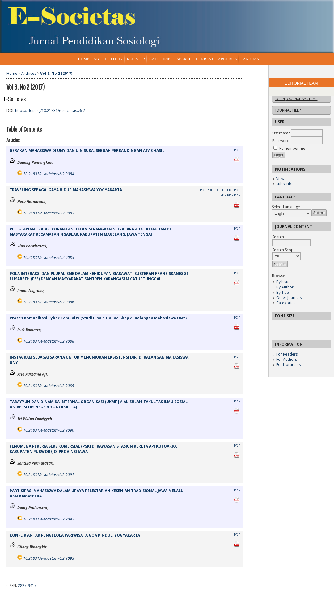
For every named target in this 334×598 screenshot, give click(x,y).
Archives (227, 59)
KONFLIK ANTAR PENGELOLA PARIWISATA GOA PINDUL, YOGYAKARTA (75, 535)
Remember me (292, 148)
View (280, 178)
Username (281, 133)
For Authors (286, 359)
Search (184, 59)
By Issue (283, 281)
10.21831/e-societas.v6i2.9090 (48, 430)
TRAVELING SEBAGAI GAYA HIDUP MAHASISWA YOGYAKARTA (66, 189)
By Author (285, 287)
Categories (285, 302)
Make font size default (287, 326)
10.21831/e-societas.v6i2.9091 (48, 474)
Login (117, 59)
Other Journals (289, 297)
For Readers (287, 354)
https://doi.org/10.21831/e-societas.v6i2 (50, 110)
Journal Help (288, 110)
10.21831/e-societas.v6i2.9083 (48, 213)
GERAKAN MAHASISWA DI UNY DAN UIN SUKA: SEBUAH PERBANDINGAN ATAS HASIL (87, 150)
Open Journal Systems (296, 98)
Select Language (286, 206)
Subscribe (285, 184)
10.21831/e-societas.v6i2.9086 (48, 302)
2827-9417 (27, 585)
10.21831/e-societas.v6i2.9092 (48, 519)
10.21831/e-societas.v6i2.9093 (48, 558)
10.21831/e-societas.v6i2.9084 (48, 173)
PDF (237, 150)
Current (205, 59)
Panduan (250, 59)
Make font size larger (297, 326)
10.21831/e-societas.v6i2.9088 (48, 341)
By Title (282, 292)
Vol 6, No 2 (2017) (56, 73)
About (100, 59)
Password (281, 140)
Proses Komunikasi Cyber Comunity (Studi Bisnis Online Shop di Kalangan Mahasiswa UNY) (98, 318)
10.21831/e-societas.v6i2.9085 (48, 257)
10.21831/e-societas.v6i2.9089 (48, 385)
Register (136, 59)
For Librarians (288, 364)
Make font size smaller (277, 326)
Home (83, 59)
